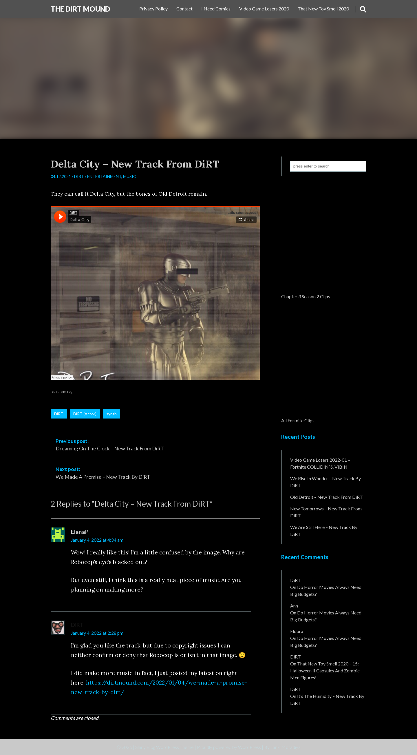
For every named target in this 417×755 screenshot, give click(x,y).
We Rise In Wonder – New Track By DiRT (325, 482)
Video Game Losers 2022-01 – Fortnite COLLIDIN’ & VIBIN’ (320, 463)
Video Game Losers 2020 (264, 8)
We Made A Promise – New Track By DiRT (103, 473)
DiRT (79, 176)
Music (129, 176)
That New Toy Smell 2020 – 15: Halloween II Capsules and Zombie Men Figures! (325, 670)
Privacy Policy (153, 8)
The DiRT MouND (80, 9)
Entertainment (104, 176)
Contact (184, 8)
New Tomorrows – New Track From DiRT (326, 512)
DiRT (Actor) (84, 413)
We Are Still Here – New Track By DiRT (323, 530)
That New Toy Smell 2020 (323, 8)
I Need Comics (216, 8)
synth (111, 413)
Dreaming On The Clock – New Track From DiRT (110, 445)
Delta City (66, 392)
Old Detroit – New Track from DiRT (326, 497)
